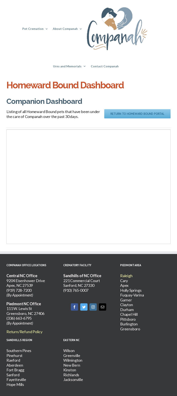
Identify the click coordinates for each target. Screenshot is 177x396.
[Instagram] (93, 307)
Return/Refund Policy (24, 331)
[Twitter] (84, 307)
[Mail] (102, 307)
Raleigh (126, 275)
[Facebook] (74, 307)
